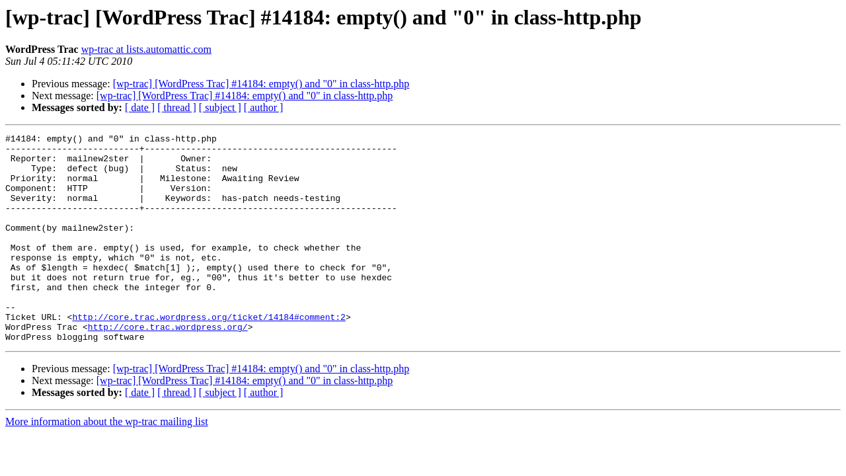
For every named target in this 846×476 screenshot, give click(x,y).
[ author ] (264, 107)
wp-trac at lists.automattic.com (146, 49)
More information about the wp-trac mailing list (106, 463)
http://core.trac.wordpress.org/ (168, 366)
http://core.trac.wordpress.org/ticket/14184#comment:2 (208, 354)
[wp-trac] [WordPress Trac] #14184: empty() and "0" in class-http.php (261, 83)
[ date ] (140, 107)
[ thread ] (176, 107)
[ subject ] (220, 107)
